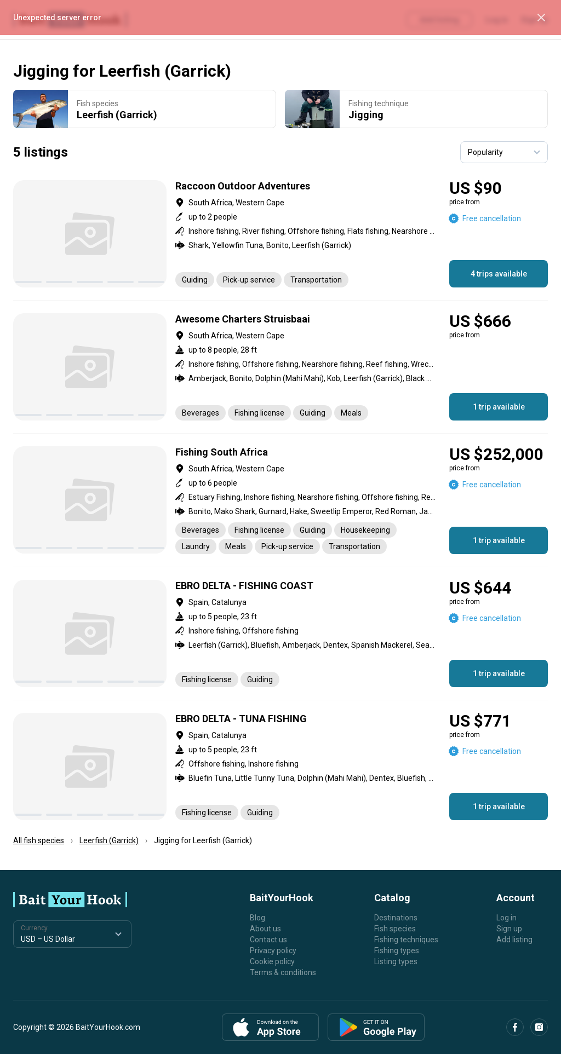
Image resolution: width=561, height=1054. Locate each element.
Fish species (395, 928)
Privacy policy (273, 950)
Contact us (268, 939)
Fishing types (396, 950)
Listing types (395, 961)
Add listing (514, 939)
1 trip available (499, 406)
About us (265, 928)
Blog (257, 917)
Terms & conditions (283, 972)
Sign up (509, 928)
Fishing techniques (406, 939)
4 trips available (499, 273)
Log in (506, 917)
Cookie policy (272, 961)
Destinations (395, 917)
